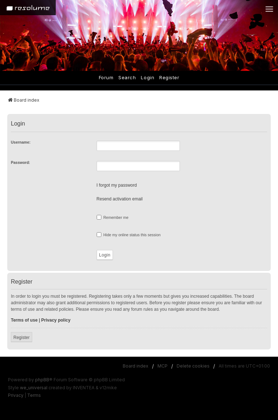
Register (169, 77)
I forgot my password (117, 185)
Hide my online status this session (129, 234)
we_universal (33, 387)
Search (127, 77)
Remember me (113, 217)
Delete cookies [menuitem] (193, 366)
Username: (20, 142)
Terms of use (24, 320)
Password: (20, 162)
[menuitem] (16, 395)
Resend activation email (120, 198)
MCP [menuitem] (162, 366)
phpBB (42, 379)
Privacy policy (56, 320)
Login (147, 77)
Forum (106, 77)
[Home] (28, 7)
